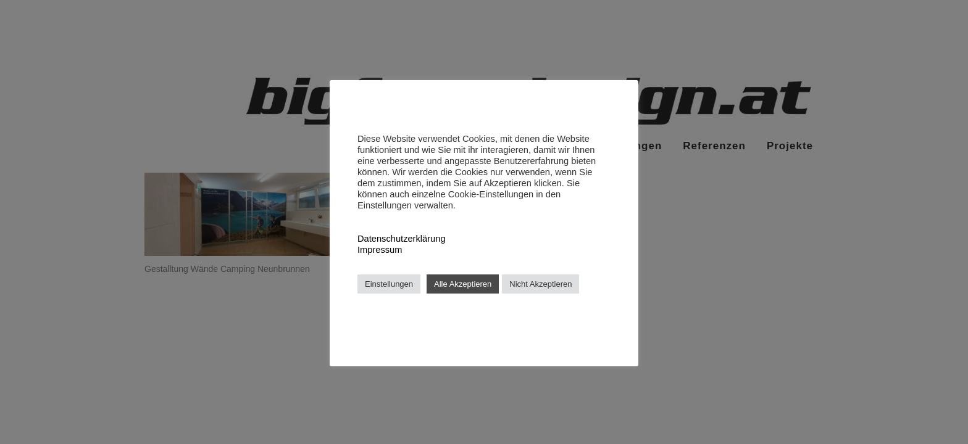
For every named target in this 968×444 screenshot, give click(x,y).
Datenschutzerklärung (401, 239)
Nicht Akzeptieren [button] (540, 284)
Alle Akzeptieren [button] (462, 284)
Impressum (379, 250)
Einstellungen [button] (389, 284)
